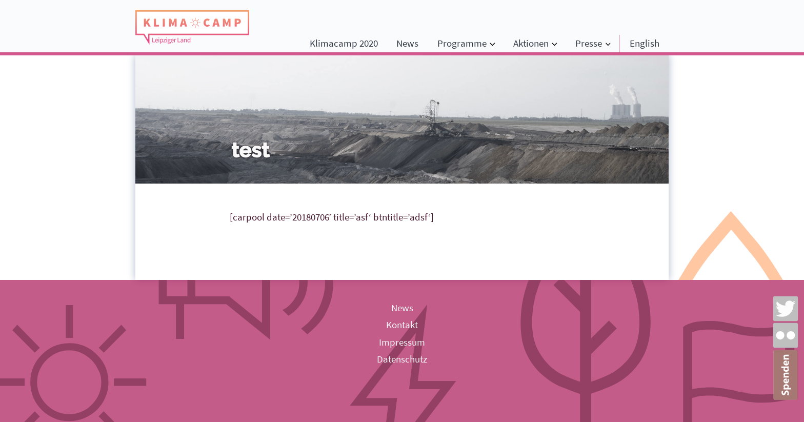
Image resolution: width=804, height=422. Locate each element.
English (644, 43)
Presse (588, 43)
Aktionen (531, 43)
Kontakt (402, 324)
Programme (462, 43)
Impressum (402, 342)
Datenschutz (402, 359)
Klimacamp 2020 (344, 43)
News (407, 43)
